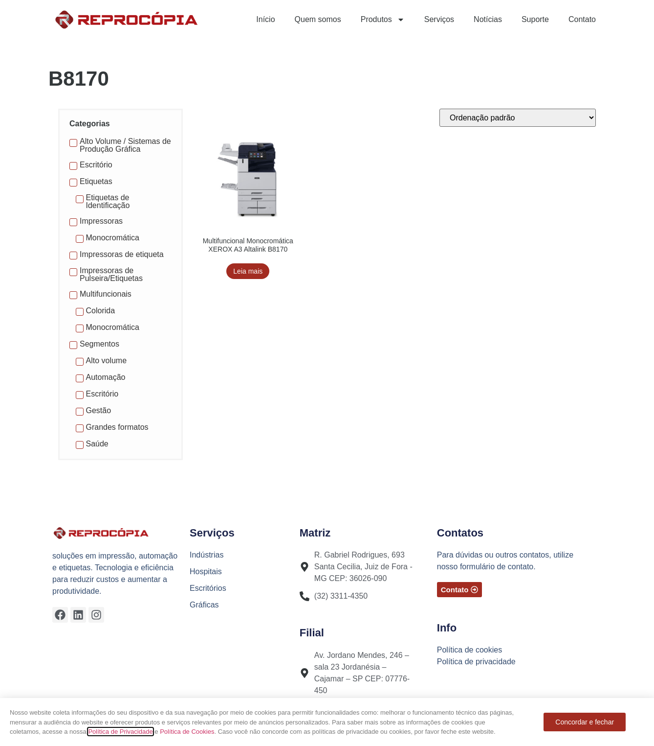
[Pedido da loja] (517, 118)
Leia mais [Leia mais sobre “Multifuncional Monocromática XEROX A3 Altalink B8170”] (247, 271)
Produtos (383, 19)
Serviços (439, 19)
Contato (582, 19)
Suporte (535, 19)
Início (265, 19)
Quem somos (318, 19)
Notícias (488, 19)
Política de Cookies (187, 731)
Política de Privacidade (120, 731)
